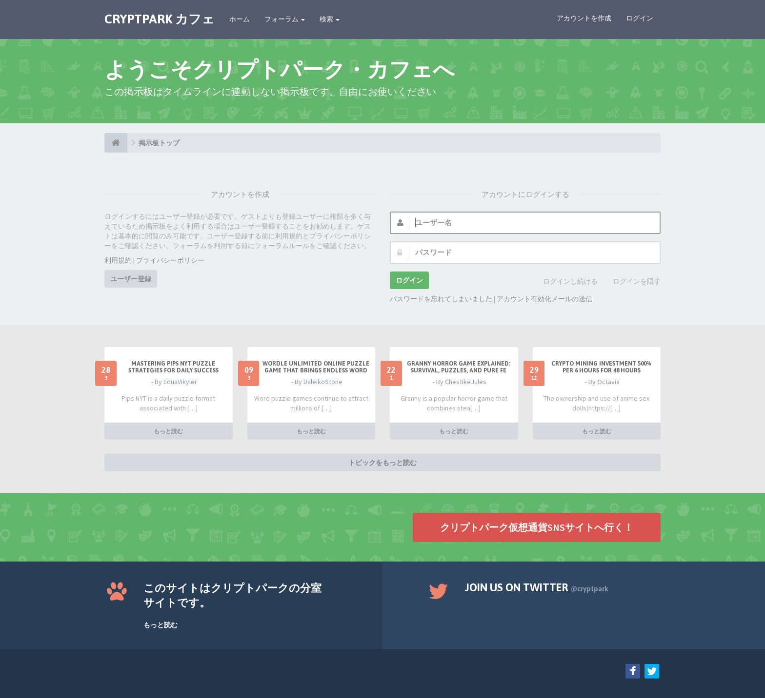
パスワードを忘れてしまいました (441, 298)
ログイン (639, 18)
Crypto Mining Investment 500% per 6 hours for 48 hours (601, 367)
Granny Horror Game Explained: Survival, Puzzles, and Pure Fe (458, 367)
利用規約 (118, 260)
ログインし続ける (565, 282)
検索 (330, 19)
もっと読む (168, 431)
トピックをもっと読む (382, 462)
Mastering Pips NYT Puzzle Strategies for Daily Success (173, 367)
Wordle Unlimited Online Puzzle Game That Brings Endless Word (315, 367)
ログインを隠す (631, 282)
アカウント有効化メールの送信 (544, 298)
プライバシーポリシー (170, 260)
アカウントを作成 (584, 18)
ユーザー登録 (130, 278)
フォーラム (284, 19)
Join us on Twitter (536, 587)
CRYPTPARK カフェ (159, 19)
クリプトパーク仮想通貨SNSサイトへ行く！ (536, 527)
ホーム (239, 19)
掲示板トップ (159, 142)
